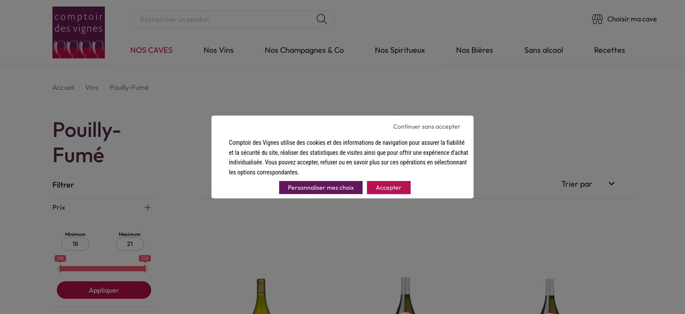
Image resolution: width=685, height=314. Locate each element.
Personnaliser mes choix (321, 187)
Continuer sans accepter (426, 126)
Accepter (388, 187)
